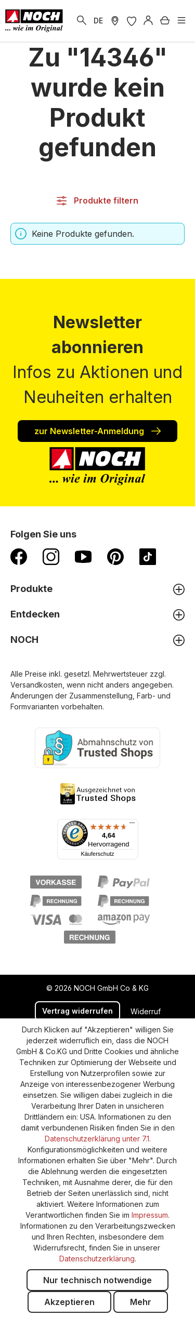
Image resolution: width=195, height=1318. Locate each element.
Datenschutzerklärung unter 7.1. (98, 1138)
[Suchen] (81, 20)
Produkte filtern (97, 200)
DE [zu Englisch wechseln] (98, 20)
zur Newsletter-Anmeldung (97, 430)
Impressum (150, 1215)
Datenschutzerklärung (97, 1258)
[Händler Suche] (115, 20)
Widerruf (146, 1011)
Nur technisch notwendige (97, 1280)
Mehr (140, 1302)
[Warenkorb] (165, 20)
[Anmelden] (148, 20)
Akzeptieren (69, 1302)
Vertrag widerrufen (77, 1010)
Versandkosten (36, 684)
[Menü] (181, 20)
